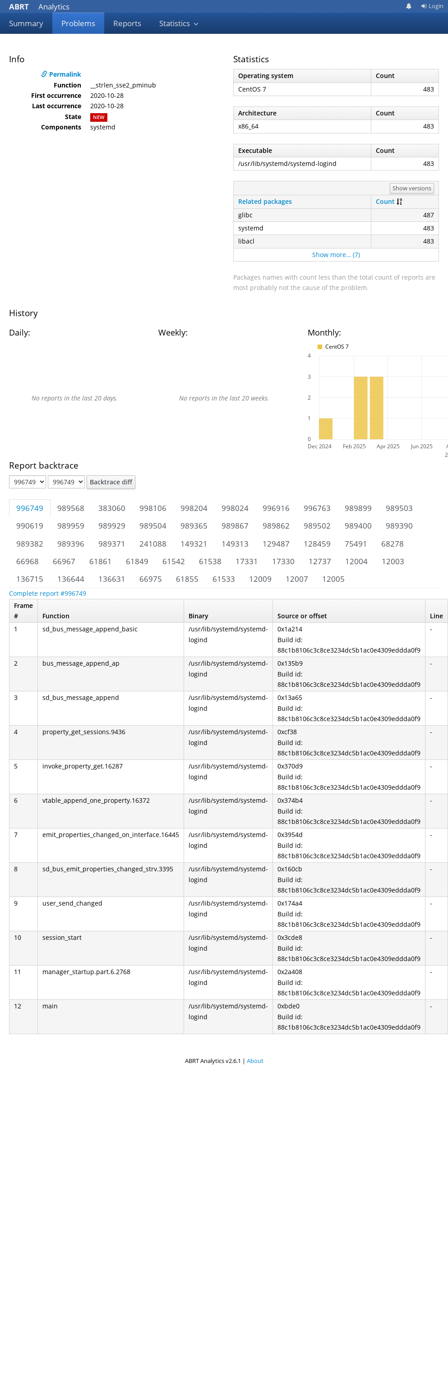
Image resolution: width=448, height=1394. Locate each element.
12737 (320, 561)
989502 (317, 525)
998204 (194, 508)
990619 (29, 525)
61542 (173, 561)
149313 (235, 543)
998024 (235, 508)
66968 (27, 561)
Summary (26, 23)
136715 (29, 579)
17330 (283, 561)
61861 (100, 561)
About (255, 1061)
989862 (276, 525)
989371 (111, 543)
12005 (333, 579)
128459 (317, 543)
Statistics (179, 23)
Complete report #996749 (47, 593)
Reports (127, 23)
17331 (247, 561)
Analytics (39, 6)
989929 (111, 525)
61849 (137, 561)
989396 (70, 543)
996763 (317, 508)
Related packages (265, 201)
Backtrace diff (111, 482)
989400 (358, 525)
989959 (70, 525)
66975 (150, 579)
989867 (235, 525)
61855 (187, 579)
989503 (399, 508)
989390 (399, 525)
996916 (276, 508)
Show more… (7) (336, 254)
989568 (70, 508)
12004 (356, 561)
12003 (393, 561)
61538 (210, 561)
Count (385, 201)
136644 (70, 579)
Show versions (412, 188)
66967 (64, 561)
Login (432, 6)
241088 (152, 543)
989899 (358, 508)
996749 (29, 508)
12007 (297, 579)
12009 (260, 579)
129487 (276, 543)
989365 (194, 525)
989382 (29, 543)
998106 (152, 508)
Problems (78, 23)
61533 (223, 579)
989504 (152, 525)
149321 (194, 543)
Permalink (61, 74)
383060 (111, 508)
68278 (392, 543)
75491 (356, 543)
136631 (111, 579)
